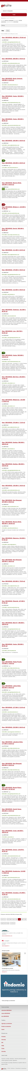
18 (8, 923)
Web (2, 30)
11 (13, 919)
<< (2, 919)
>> (13, 923)
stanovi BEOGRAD (5, 1013)
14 (22, 919)
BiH (2, 1042)
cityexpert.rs (4, 971)
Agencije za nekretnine (6, 1023)
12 (16, 919)
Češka (2, 1048)
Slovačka (3, 1051)
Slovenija (3, 1039)
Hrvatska (3, 1036)
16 (2, 923)
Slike (7, 30)
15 (25, 919)
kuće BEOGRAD (5, 1016)
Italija (2, 1045)
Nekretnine (3, 18)
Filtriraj (3, 25)
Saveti (2, 1029)
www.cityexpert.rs (5, 945)
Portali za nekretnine (6, 1026)
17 (5, 923)
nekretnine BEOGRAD (6, 1010)
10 (10, 919)
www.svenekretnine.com (7, 935)
